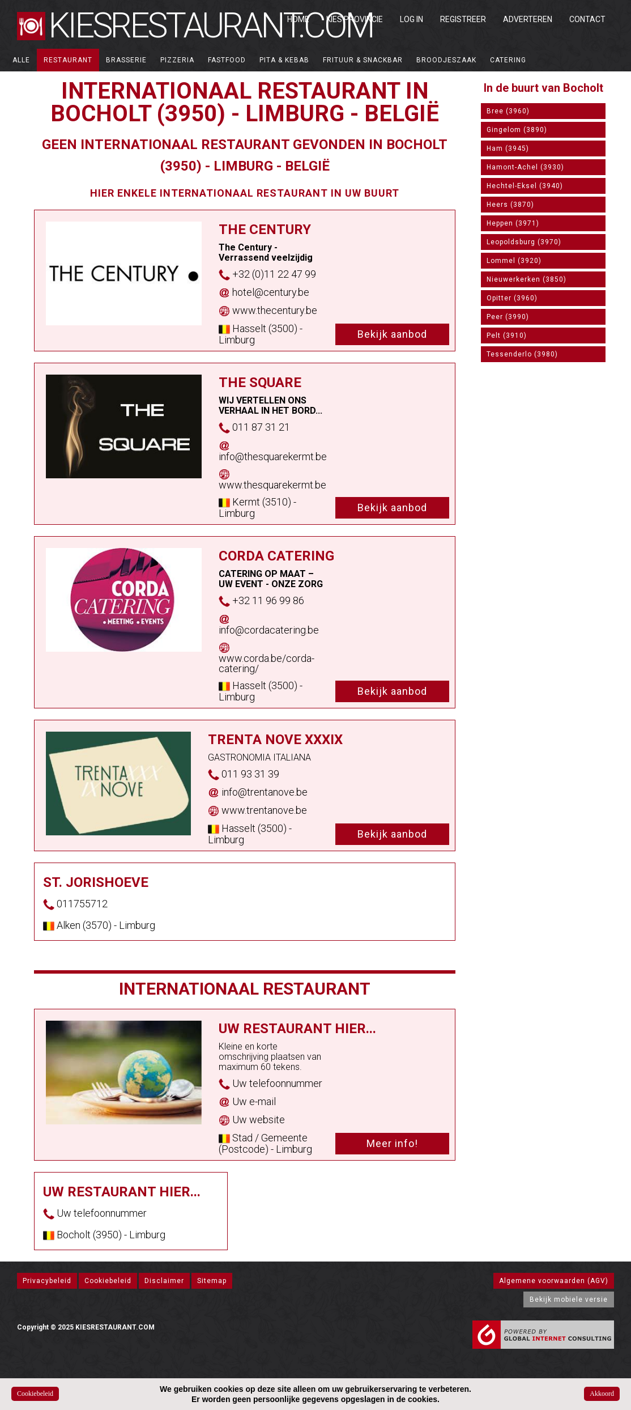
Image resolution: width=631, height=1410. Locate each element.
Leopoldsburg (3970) (524, 242)
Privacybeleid (47, 1281)
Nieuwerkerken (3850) (526, 279)
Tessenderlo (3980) (522, 354)
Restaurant (68, 60)
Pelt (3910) (507, 335)
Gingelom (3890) (517, 130)
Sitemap (212, 1281)
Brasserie (126, 60)
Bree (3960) (508, 111)
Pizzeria (177, 60)
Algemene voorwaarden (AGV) (553, 1281)
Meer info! (392, 1143)
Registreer (463, 19)
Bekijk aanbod (392, 334)
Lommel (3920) (514, 261)
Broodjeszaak (446, 60)
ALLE (21, 60)
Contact (587, 19)
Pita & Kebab (284, 60)
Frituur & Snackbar (363, 60)
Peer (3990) (508, 317)
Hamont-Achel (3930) (525, 167)
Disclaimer (164, 1281)
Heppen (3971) (513, 223)
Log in (411, 19)
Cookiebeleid (107, 1281)
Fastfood (227, 60)
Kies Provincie (354, 19)
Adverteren (527, 19)
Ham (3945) (508, 148)
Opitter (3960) (512, 298)
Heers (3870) (510, 205)
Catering (508, 60)
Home (298, 19)
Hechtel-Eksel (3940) (525, 186)
